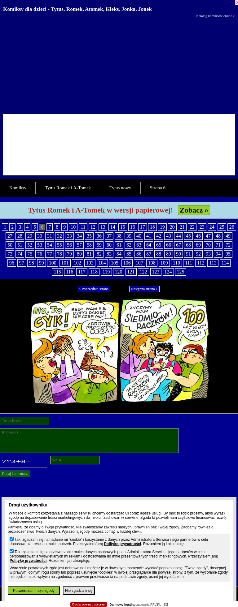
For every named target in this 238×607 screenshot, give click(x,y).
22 (192, 227)
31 (49, 236)
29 (29, 236)
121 (131, 271)
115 (57, 271)
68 (188, 245)
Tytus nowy (120, 187)
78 (59, 253)
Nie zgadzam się (79, 590)
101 (65, 262)
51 (19, 245)
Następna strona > (144, 289)
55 (59, 245)
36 (99, 236)
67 (178, 245)
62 (128, 245)
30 (39, 236)
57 (79, 245)
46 (198, 236)
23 (202, 227)
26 (231, 227)
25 (221, 227)
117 (81, 271)
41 (148, 236)
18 (152, 227)
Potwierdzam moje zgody (34, 590)
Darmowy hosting (122, 604)
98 (31, 262)
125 (180, 271)
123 (156, 271)
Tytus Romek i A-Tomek (68, 187)
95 (228, 253)
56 (69, 245)
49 (228, 236)
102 (77, 262)
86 (138, 253)
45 (188, 236)
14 (112, 227)
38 (119, 236)
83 (109, 253)
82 (99, 253)
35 (89, 236)
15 (122, 227)
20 (172, 227)
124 (168, 271)
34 (79, 236)
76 (39, 253)
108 (152, 262)
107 (139, 262)
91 (188, 253)
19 (162, 227)
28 (19, 236)
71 (218, 245)
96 (11, 262)
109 (164, 262)
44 (178, 236)
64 (148, 245)
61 (119, 245)
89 (168, 253)
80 (79, 253)
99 (41, 262)
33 (69, 236)
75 (29, 253)
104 (102, 262)
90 (178, 253)
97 (21, 262)
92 (198, 253)
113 (212, 262)
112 (200, 262)
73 (9, 253)
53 (39, 245)
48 (218, 236)
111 (188, 262)
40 (138, 236)
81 (89, 253)
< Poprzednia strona (93, 289)
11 (83, 227)
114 (225, 262)
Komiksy (17, 187)
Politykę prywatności (122, 544)
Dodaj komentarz (15, 473)
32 (59, 236)
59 (99, 245)
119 (106, 271)
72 (228, 245)
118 (94, 271)
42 (158, 236)
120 (118, 271)
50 (9, 245)
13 (102, 227)
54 (49, 245)
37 (109, 236)
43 (168, 236)
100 (52, 262)
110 (176, 262)
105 (114, 262)
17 (142, 227)
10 (73, 227)
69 (198, 245)
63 (138, 245)
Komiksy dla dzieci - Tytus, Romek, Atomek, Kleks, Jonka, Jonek (77, 9)
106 (127, 262)
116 (69, 271)
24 (211, 227)
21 (182, 227)
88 (158, 253)
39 (128, 236)
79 (69, 253)
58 (89, 245)
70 (208, 245)
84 (119, 253)
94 (218, 253)
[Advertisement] (119, 64)
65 (158, 245)
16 (132, 227)
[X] (166, 604)
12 (92, 227)
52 (29, 245)
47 (208, 236)
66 (168, 245)
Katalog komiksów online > (215, 16)
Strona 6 (157, 187)
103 (90, 262)
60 (109, 245)
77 (49, 253)
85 (128, 253)
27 (9, 236)
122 (143, 271)
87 (148, 253)
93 (208, 253)
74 (19, 253)
